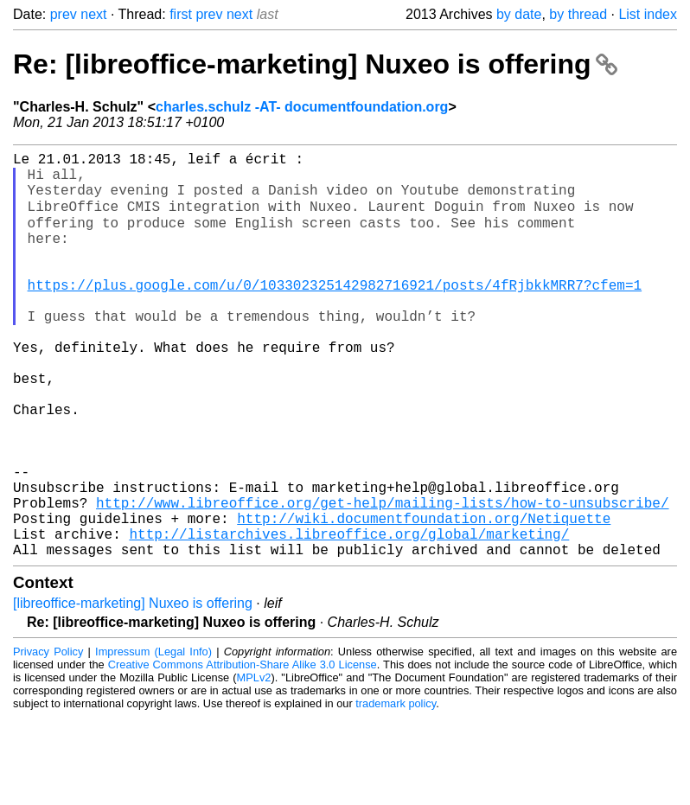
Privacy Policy (48, 739)
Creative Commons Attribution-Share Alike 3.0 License (242, 752)
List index (647, 14)
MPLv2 (254, 765)
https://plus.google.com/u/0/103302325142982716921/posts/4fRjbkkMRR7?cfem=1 (335, 313)
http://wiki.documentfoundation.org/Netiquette (423, 599)
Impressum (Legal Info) (153, 739)
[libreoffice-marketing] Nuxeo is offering (132, 691)
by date (518, 14)
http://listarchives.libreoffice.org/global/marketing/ (349, 618)
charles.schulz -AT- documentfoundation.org (302, 106)
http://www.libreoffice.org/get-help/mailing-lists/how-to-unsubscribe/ (382, 580)
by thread (578, 14)
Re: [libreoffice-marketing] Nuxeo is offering (315, 64)
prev (63, 14)
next (93, 14)
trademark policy (395, 791)
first (180, 14)
